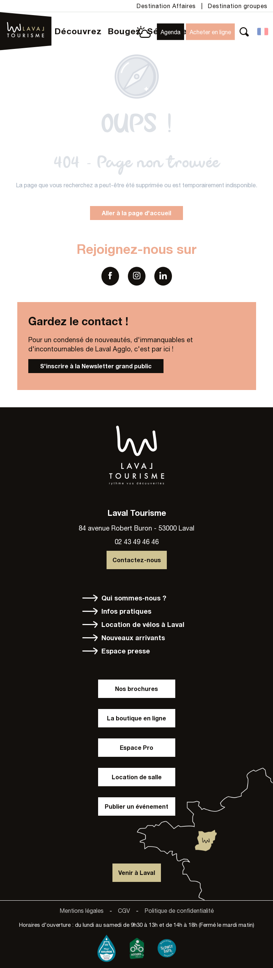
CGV (124, 910)
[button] (244, 31)
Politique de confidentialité (179, 910)
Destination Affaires (166, 6)
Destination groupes (237, 6)
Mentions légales (82, 910)
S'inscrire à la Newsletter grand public (96, 365)
